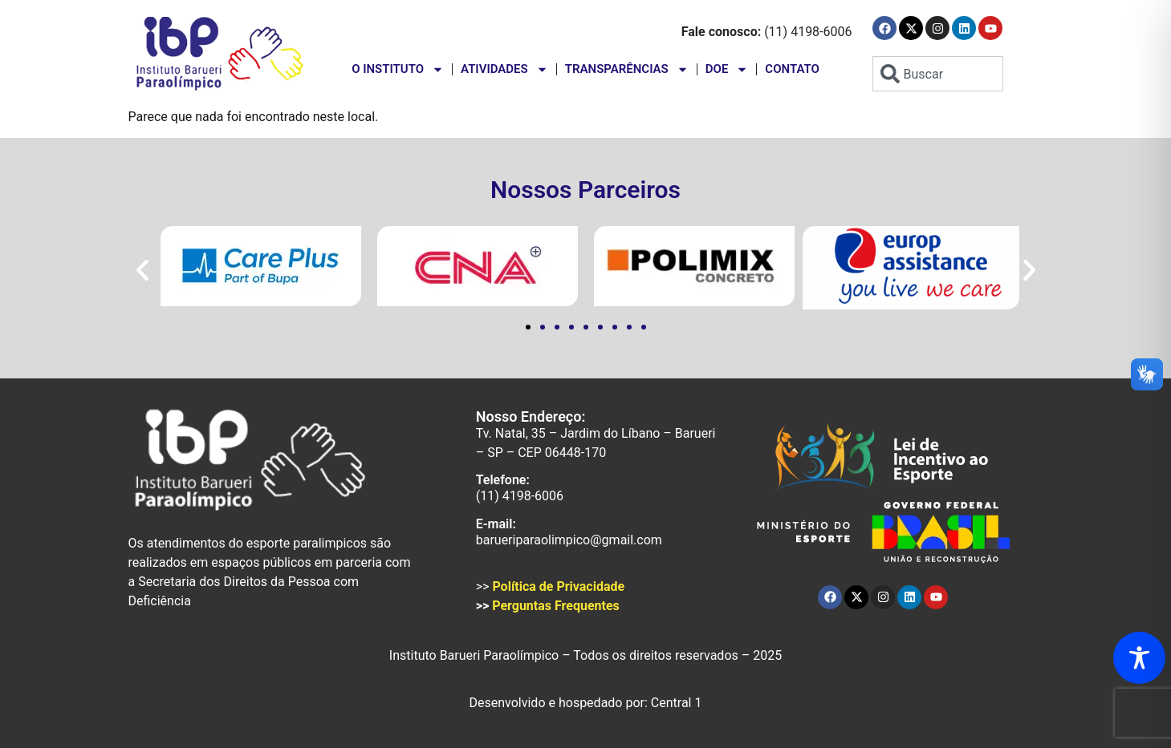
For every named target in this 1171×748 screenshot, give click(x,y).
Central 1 (676, 702)
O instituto (398, 69)
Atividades (504, 69)
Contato (792, 69)
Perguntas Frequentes (556, 605)
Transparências (627, 69)
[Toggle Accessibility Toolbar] (1139, 657)
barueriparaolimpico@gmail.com (569, 540)
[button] (142, 271)
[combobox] (938, 73)
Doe (727, 69)
